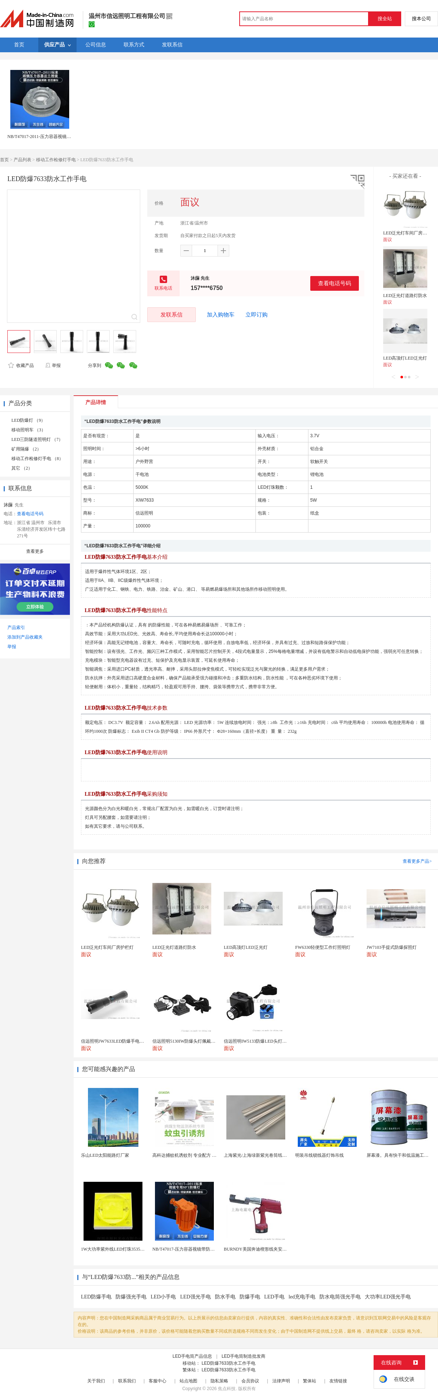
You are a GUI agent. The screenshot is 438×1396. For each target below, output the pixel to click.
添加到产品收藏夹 (25, 637)
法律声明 (281, 1380)
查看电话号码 (334, 283)
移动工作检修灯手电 (56, 159)
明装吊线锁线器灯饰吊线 (319, 1155)
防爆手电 (250, 1297)
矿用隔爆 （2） (26, 449)
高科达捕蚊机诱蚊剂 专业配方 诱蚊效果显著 (195, 1155)
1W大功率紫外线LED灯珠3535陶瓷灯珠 (119, 1249)
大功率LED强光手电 (388, 1297)
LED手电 (274, 1297)
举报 (53, 365)
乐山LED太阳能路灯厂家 (105, 1155)
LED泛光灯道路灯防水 (405, 295)
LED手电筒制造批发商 (243, 1356)
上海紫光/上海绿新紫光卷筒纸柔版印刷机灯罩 (268, 1155)
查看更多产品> (417, 861)
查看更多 (35, 551)
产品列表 (22, 159)
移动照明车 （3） (28, 429)
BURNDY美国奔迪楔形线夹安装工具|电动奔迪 (269, 1249)
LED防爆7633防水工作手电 (228, 1363)
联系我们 (127, 1380)
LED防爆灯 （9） (28, 420)
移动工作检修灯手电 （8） (37, 458)
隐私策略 (219, 1380)
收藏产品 (21, 365)
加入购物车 (220, 315)
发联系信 (171, 314)
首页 (4, 159)
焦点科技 (227, 1388)
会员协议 (250, 1380)
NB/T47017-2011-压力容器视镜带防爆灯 (45, 136)
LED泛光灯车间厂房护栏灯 (409, 233)
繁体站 (309, 1380)
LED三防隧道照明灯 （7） (37, 439)
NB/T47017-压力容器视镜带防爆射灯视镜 (192, 1249)
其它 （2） (21, 468)
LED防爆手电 (96, 1297)
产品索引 (16, 627)
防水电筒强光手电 (340, 1297)
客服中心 (157, 1380)
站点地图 (188, 1380)
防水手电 (225, 1297)
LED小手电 (163, 1297)
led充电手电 (302, 1297)
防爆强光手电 (131, 1297)
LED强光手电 (195, 1297)
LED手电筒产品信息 (192, 1356)
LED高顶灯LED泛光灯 (405, 358)
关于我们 (96, 1380)
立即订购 (257, 315)
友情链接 (338, 1380)
